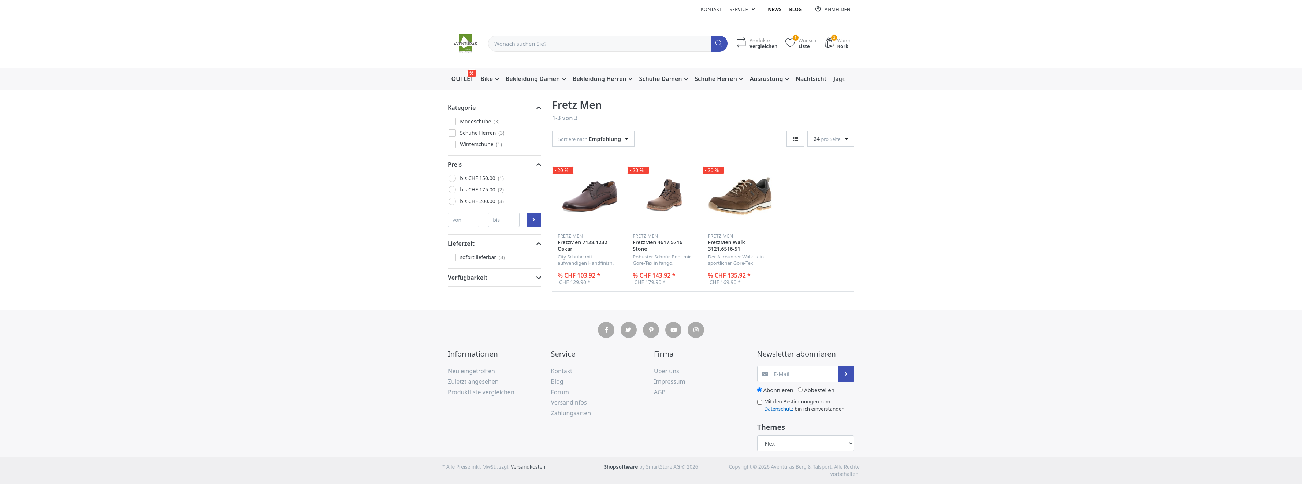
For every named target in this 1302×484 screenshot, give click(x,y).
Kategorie (462, 108)
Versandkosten (528, 466)
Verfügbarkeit (467, 277)
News (774, 9)
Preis (455, 164)
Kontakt (711, 9)
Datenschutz (779, 409)
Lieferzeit (461, 243)
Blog (795, 9)
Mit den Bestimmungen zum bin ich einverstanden (805, 405)
